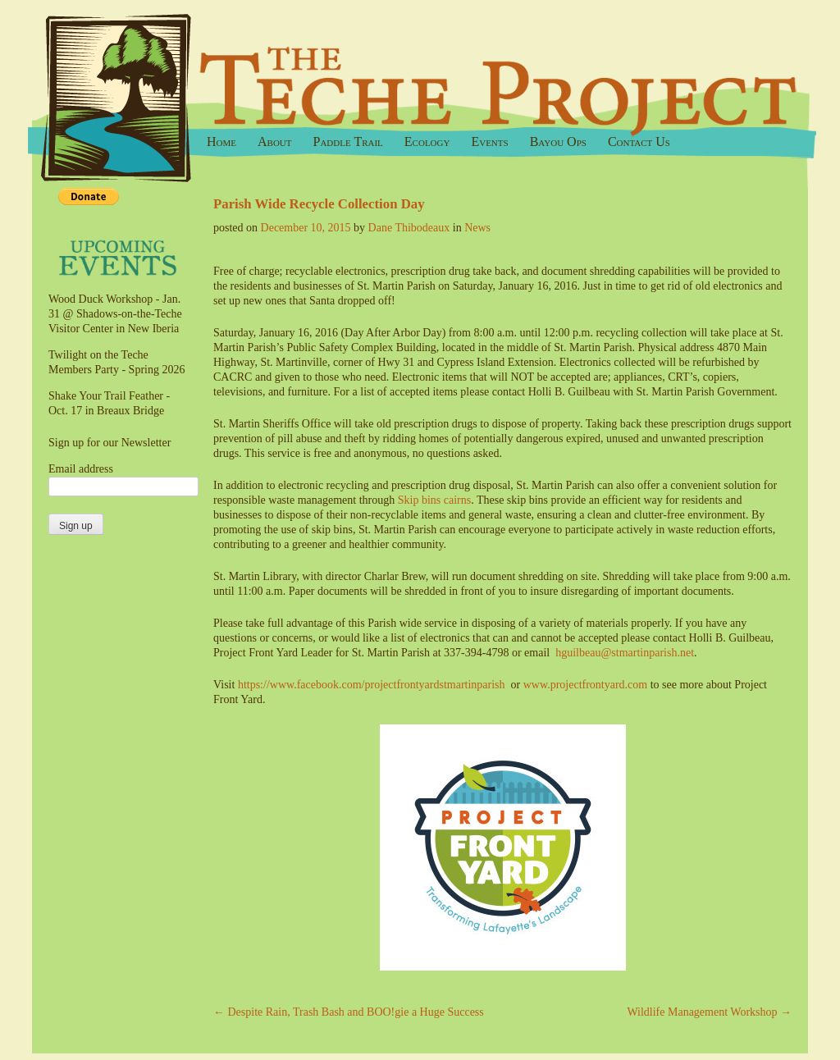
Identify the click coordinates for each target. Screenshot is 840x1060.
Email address (80, 469)
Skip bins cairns (434, 500)
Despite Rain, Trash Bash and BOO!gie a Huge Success (348, 1012)
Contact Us (639, 141)
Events (489, 141)
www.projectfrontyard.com (585, 684)
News (477, 228)
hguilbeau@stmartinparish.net (624, 653)
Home (221, 141)
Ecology (427, 141)
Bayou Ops (558, 141)
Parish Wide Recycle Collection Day (319, 204)
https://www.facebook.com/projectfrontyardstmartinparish (371, 684)
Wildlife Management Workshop (709, 1012)
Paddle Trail (348, 141)
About (275, 141)
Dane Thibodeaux (409, 228)
